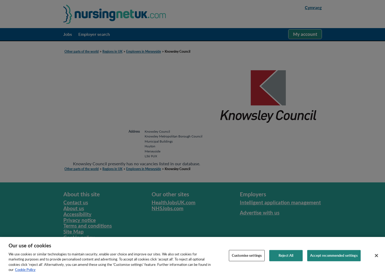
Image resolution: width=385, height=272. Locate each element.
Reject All (286, 257)
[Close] (376, 257)
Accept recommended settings (334, 257)
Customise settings (247, 257)
